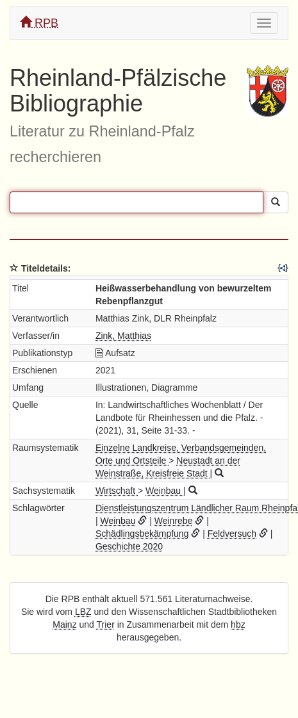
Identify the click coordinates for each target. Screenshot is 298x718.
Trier (106, 624)
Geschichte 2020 (129, 546)
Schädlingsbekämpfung (142, 533)
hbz (238, 624)
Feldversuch (232, 533)
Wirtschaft (116, 490)
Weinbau (164, 490)
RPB (39, 22)
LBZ (83, 612)
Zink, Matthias (123, 335)
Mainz (64, 624)
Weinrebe (173, 521)
